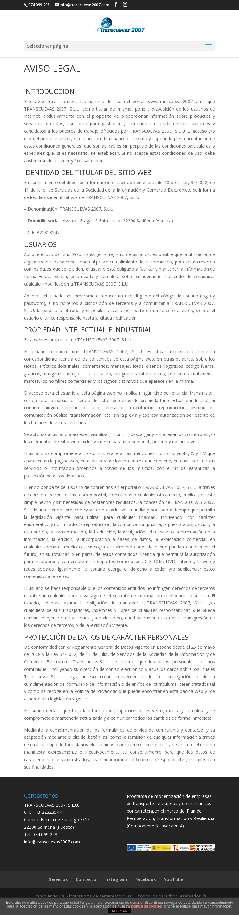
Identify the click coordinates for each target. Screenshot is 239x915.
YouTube (173, 879)
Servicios (58, 879)
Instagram (115, 879)
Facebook (145, 879)
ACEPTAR (119, 911)
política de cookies (146, 906)
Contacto (86, 879)
